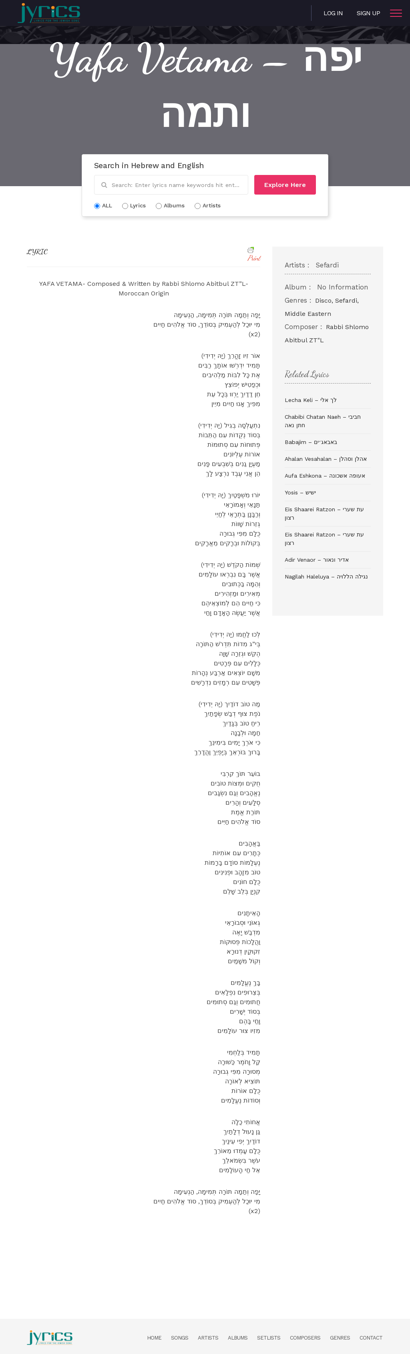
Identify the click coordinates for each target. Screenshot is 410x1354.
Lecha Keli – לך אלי (311, 400)
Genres (340, 1338)
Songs (179, 1338)
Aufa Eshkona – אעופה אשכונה (325, 475)
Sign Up (368, 13)
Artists (208, 1338)
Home (154, 1338)
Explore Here (285, 185)
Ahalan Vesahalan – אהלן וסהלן (326, 459)
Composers (305, 1338)
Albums (237, 1338)
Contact (371, 1338)
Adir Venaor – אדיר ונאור (317, 559)
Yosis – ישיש (300, 492)
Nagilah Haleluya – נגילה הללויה (326, 576)
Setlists (268, 1338)
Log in (333, 13)
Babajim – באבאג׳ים (311, 442)
